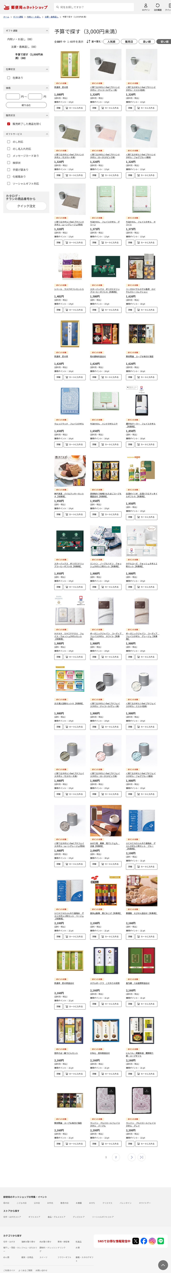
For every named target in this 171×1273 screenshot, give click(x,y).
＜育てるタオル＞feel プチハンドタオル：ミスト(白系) (141, 88)
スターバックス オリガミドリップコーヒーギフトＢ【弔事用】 (69, 562)
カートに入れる (76, 107)
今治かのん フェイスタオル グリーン (105, 223)
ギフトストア (34, 1211)
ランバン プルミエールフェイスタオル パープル (105, 1119)
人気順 (111, 42)
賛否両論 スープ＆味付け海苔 (139, 356)
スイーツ (43, 1252)
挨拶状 (14, 163)
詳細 (59, 107)
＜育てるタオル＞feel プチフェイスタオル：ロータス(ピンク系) (105, 772)
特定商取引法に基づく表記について (55, 1271)
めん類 (6, 1252)
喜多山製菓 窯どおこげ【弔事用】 (106, 910)
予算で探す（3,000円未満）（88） (29, 56)
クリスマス (107, 1197)
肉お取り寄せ (45, 1236)
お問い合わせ (41, 1265)
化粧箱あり (16, 176)
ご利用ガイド (9, 1265)
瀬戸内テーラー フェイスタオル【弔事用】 (141, 425)
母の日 (6, 1197)
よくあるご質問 (25, 1265)
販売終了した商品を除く (24, 124)
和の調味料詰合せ (98, 356)
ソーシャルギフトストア (103, 1211)
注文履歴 (157, 9)
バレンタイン (126, 1197)
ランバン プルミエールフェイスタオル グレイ (141, 1119)
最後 (142, 1152)
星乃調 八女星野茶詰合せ (138, 980)
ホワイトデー (145, 1197)
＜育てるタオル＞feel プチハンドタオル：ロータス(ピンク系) (105, 156)
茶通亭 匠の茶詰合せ (64, 980)
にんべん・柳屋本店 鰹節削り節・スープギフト (140, 1052)
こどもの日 (21, 1197)
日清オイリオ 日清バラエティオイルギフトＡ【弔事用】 (141, 492)
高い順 (147, 42)
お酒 (78, 1242)
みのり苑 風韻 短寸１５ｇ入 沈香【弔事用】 (105, 842)
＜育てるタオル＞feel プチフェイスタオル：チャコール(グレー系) (105, 702)
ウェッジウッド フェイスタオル (69, 423)
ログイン (146, 9)
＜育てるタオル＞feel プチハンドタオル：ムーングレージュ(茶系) (69, 223)
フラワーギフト (64, 1252)
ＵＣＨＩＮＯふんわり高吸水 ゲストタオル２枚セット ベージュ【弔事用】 (69, 913)
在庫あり (15, 78)
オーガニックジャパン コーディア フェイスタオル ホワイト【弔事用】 (106, 633)
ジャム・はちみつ (29, 1242)
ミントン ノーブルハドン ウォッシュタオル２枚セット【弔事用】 (106, 562)
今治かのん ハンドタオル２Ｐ (104, 423)
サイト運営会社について (25, 1271)
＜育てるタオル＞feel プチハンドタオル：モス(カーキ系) (69, 156)
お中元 (50, 1197)
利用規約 (7, 1271)
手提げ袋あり (17, 170)
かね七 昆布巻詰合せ (100, 1050)
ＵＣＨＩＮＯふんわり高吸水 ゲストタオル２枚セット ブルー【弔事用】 (141, 843)
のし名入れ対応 (19, 149)
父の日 (37, 1197)
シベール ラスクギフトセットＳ (69, 289)
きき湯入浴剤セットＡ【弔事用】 (69, 700)
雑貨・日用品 (27, 1252)
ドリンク (61, 1242)
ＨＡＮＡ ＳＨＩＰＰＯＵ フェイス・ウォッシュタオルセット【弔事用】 (69, 633)
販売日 (129, 42)
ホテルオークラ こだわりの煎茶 (105, 980)
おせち (92, 1197)
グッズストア (79, 1211)
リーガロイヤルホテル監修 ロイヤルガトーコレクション (141, 290)
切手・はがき (9, 1236)
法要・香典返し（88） (24, 47)
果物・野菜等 (63, 1236)
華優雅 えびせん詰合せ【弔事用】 (142, 910)
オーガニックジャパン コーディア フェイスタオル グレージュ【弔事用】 (142, 633)
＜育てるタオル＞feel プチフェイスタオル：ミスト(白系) (141, 702)
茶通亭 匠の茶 (61, 87)
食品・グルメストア (56, 1211)
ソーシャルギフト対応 (23, 183)
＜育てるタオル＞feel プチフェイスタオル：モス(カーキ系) (69, 772)
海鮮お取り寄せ (28, 1236)
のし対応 (15, 142)
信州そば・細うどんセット (66, 1050)
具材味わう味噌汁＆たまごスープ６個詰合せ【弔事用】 (106, 492)
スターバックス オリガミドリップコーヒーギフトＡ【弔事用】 (105, 290)
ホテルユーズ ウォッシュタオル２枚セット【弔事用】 (141, 562)
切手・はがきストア (12, 1211)
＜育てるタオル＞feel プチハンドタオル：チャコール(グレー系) (105, 88)
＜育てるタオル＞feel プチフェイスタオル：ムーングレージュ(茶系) (69, 842)
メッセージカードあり (23, 156)
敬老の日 (64, 1197)
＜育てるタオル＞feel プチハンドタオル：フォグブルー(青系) (141, 156)
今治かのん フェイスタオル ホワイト (141, 223)
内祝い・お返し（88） (20, 39)
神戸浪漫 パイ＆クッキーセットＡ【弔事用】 (69, 492)
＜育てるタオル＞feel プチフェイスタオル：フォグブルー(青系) (141, 772)
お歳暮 (79, 1197)
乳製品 (79, 1236)
